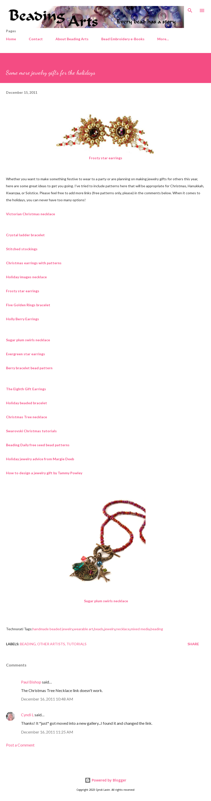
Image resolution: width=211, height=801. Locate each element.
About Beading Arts (72, 39)
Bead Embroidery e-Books (122, 39)
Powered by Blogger (105, 780)
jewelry (109, 629)
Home (11, 39)
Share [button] (193, 644)
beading (156, 629)
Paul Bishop (31, 682)
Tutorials (76, 644)
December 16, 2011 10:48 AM (47, 698)
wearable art (83, 629)
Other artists (51, 644)
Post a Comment (20, 744)
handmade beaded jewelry (52, 629)
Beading (28, 644)
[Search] (190, 9)
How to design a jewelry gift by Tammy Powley (44, 473)
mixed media (140, 629)
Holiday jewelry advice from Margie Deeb (40, 459)
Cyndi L (27, 714)
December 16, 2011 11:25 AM (47, 732)
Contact (36, 39)
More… (163, 39)
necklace (123, 629)
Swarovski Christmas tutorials (31, 431)
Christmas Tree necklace (26, 417)
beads (99, 629)
